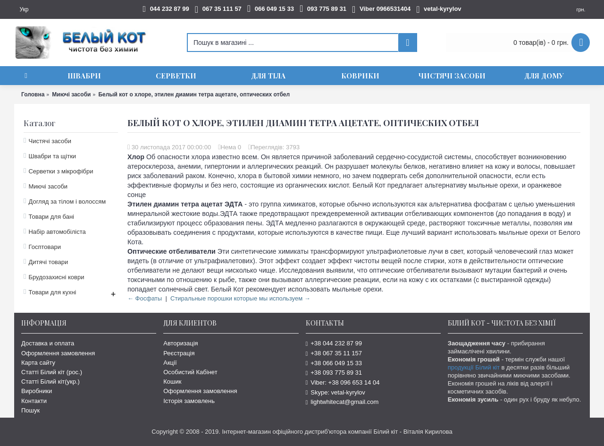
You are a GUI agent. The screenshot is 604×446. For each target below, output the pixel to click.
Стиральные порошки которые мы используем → (240, 298)
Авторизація (180, 343)
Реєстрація (178, 353)
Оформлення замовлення (58, 353)
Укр (23, 9)
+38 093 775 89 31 (334, 372)
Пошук (30, 410)
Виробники (36, 391)
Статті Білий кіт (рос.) (51, 372)
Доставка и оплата (47, 343)
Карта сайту (38, 362)
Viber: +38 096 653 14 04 (343, 382)
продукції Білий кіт (474, 367)
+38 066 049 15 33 (334, 363)
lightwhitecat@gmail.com (342, 401)
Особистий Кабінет (190, 372)
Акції (169, 362)
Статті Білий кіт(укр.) (50, 381)
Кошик (172, 381)
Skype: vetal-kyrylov (335, 392)
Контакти (34, 400)
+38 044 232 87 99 (334, 343)
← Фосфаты (144, 298)
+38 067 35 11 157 (334, 353)
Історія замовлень (189, 400)
